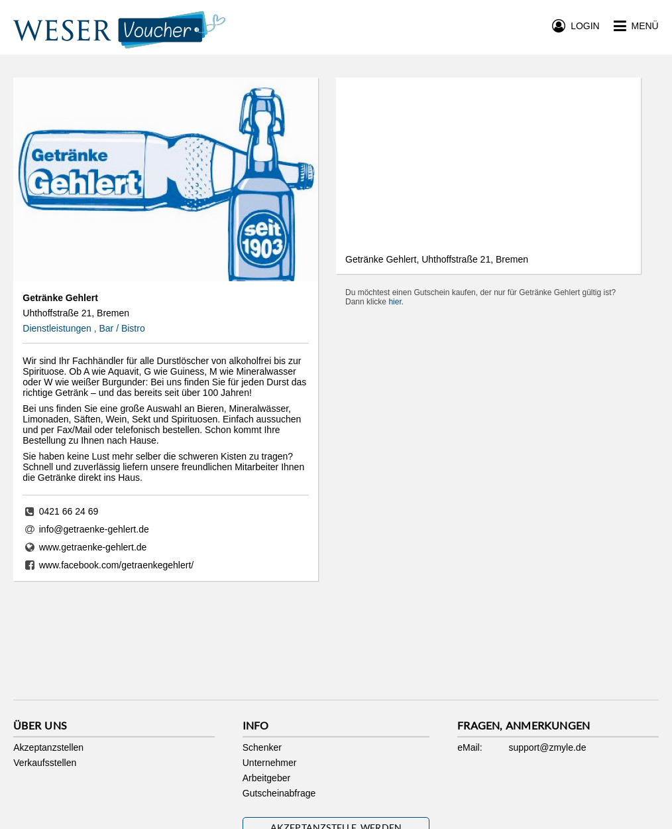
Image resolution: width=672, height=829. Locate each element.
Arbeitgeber (266, 778)
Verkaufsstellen (44, 762)
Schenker (262, 747)
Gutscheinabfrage (279, 793)
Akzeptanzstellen (48, 747)
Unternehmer (270, 762)
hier (394, 301)
